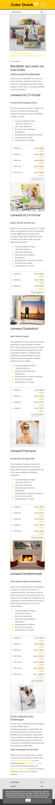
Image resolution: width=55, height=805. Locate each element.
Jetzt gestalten (37, 179)
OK (28, 800)
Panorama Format (31, 763)
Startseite (13, 53)
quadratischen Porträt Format (21, 761)
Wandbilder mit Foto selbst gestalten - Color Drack (26, 56)
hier (46, 797)
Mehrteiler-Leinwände (18, 769)
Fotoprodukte (24, 53)
